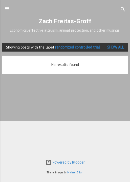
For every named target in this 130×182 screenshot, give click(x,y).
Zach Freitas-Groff (65, 21)
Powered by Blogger (65, 162)
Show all (115, 47)
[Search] (123, 10)
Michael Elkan (75, 172)
